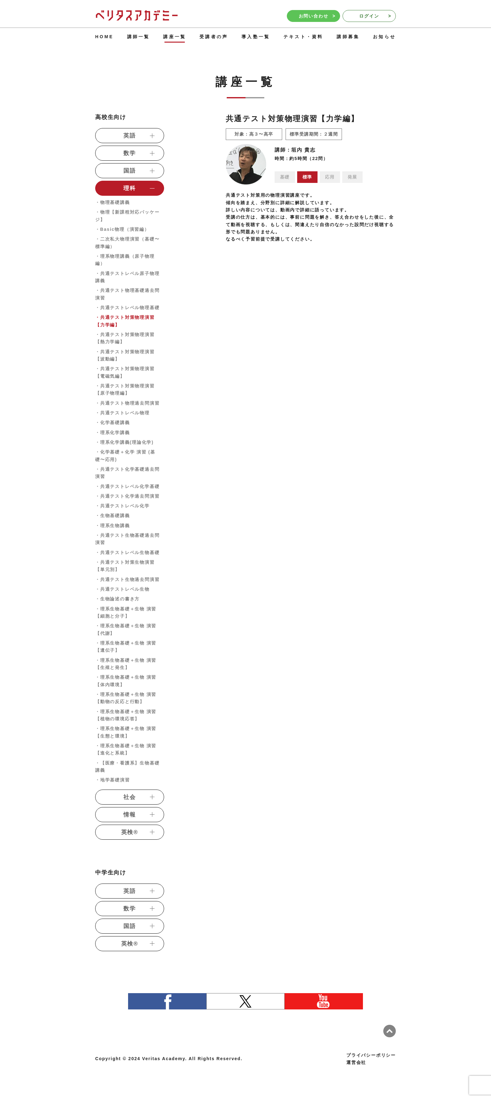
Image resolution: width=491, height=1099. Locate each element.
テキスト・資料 (303, 36)
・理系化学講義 (112, 432)
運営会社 (356, 1062)
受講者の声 (213, 36)
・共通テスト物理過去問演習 (127, 403)
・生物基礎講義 (112, 515)
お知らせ (384, 36)
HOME (104, 36)
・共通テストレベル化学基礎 (127, 486)
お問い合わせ (317, 15)
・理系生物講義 (112, 525)
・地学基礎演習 (112, 779)
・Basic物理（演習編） (122, 229)
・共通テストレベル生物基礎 (127, 552)
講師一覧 (138, 36)
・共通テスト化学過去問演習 (127, 496)
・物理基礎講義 (112, 202)
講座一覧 (174, 36)
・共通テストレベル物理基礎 (127, 307)
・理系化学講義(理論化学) (124, 442)
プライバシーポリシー (371, 1055)
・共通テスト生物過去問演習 (127, 579)
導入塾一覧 (255, 36)
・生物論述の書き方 (117, 598)
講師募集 (348, 36)
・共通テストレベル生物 (122, 589)
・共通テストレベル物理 (122, 412)
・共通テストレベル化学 (122, 505)
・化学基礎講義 (112, 422)
